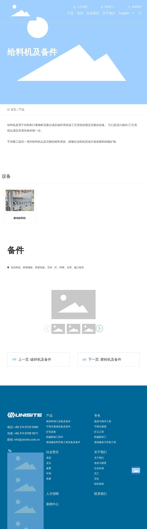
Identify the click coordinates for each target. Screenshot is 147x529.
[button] (99, 328)
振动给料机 (20, 218)
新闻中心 (110, 6)
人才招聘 (82, 6)
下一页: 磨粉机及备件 (104, 359)
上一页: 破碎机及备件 (34, 359)
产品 (21, 109)
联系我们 (137, 6)
